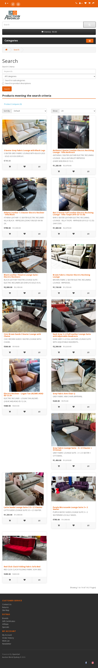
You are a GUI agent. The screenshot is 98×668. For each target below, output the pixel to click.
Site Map (5, 610)
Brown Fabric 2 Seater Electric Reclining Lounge (71, 276)
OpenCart (16, 654)
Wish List (5, 641)
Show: (55, 111)
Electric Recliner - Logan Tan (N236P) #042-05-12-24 (24, 394)
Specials (5, 627)
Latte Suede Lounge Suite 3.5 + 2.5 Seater (23, 507)
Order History (8, 638)
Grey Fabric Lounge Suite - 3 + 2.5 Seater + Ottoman (72, 449)
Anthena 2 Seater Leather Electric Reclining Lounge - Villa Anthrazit (73, 151)
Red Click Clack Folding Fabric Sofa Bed (22, 566)
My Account (7, 635)
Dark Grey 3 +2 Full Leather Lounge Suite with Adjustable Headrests (72, 335)
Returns (5, 607)
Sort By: (7, 111)
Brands (5, 618)
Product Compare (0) (13, 104)
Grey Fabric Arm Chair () (64, 393)
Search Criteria (8, 66)
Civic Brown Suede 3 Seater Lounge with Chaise (22, 335)
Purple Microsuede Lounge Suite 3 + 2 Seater (70, 508)
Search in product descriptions (16, 83)
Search (16, 49)
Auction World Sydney (11, 657)
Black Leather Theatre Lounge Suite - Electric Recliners (21, 276)
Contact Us (6, 604)
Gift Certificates (8, 621)
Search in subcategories (13, 80)
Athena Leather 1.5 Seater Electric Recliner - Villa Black (24, 213)
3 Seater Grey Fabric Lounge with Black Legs (24, 150)
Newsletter (6, 644)
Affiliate (5, 624)
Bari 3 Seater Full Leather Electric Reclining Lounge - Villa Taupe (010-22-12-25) (73, 213)
